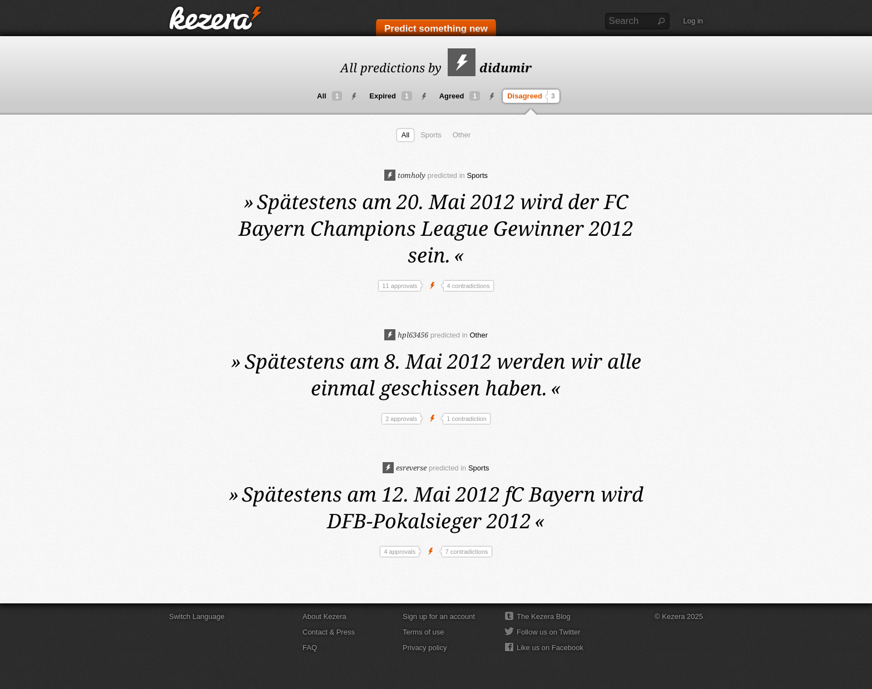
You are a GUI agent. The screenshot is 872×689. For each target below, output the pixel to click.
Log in (693, 21)
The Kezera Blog (544, 616)
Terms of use (423, 632)
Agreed (459, 96)
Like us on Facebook (550, 647)
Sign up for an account (439, 616)
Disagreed (532, 96)
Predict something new (436, 28)
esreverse (405, 468)
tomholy (404, 175)
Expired (390, 96)
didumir (490, 67)
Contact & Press (329, 632)
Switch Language (197, 616)
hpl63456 (406, 335)
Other (462, 135)
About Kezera (324, 616)
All (329, 96)
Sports (431, 135)
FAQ (310, 647)
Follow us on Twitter (549, 632)
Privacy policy (425, 647)
